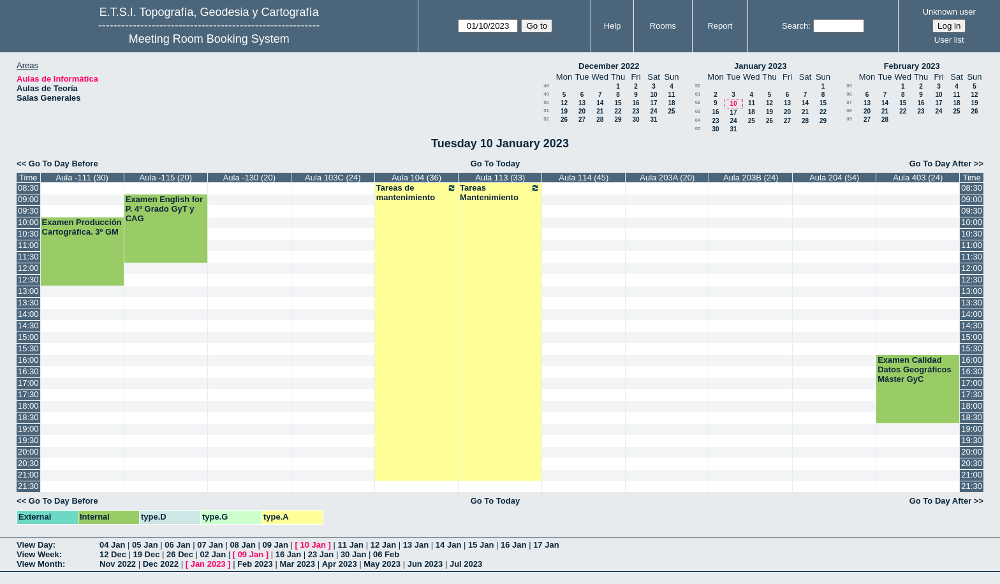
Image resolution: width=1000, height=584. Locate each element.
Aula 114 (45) (583, 177)
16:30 (28, 371)
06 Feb (386, 554)
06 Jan (177, 545)
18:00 (28, 406)
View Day (35, 545)
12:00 (28, 268)
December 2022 (608, 66)
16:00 (28, 360)
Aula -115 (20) (166, 177)
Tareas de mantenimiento (416, 192)
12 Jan (383, 545)
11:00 (28, 245)
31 (653, 119)
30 (635, 119)
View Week (38, 554)
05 (698, 128)
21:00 (28, 474)
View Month (39, 564)
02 (698, 102)
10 (653, 94)
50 (546, 102)
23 (635, 111)
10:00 (28, 222)
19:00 (28, 429)
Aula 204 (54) (834, 177)
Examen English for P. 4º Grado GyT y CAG (164, 208)
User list (949, 40)
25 (671, 111)
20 (581, 111)
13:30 (28, 302)
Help (612, 26)
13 (581, 102)
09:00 (28, 199)
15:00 (28, 337)
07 (849, 102)
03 (698, 111)
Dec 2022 (161, 564)
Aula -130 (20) (249, 177)
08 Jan (242, 545)
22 (617, 111)
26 (564, 119)
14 (599, 102)
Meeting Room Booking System (209, 39)
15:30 (28, 348)
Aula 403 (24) (918, 177)
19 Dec (146, 554)
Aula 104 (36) (416, 177)
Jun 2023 (425, 564)
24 (653, 111)
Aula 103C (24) (332, 177)
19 (564, 111)
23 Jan (321, 554)
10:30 (28, 233)
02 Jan (213, 554)
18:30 (28, 417)
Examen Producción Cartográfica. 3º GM (82, 227)
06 (849, 94)
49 (546, 94)
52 (546, 119)
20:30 (28, 463)
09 (849, 119)
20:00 (28, 451)
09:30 (28, 210)
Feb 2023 (255, 564)
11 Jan (351, 545)
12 (564, 102)
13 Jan (416, 545)
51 (546, 110)
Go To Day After (940, 163)
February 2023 (912, 66)
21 (599, 111)
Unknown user (949, 12)
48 (546, 86)
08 (849, 110)
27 (581, 119)
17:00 (28, 383)
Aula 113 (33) (500, 177)
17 (653, 102)
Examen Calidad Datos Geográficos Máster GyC (915, 369)
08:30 (28, 188)
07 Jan (210, 545)
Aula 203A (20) (667, 177)
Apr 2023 (339, 564)
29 (617, 119)
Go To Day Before (63, 163)
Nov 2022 (117, 564)
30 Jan (353, 554)
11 (671, 94)
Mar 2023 (297, 564)
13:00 (28, 291)
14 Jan (448, 545)
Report (719, 26)
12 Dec (112, 554)
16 (635, 102)
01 (698, 94)
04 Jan (112, 545)
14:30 (28, 325)
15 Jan (481, 545)
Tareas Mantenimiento (500, 192)
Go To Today (495, 163)
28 (599, 119)
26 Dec (179, 554)
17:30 (28, 394)
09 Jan (275, 545)
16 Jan (513, 545)
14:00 (28, 314)
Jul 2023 (466, 564)
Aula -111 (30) (81, 177)
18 (671, 102)
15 (617, 102)
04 (698, 120)
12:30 (28, 279)
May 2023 (382, 564)
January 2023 (760, 66)
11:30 (28, 256)
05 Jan (145, 545)
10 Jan (313, 545)
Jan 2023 (208, 564)
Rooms (663, 26)
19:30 (28, 440)
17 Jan (546, 545)
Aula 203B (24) (751, 177)
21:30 (28, 486)
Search (795, 26)
